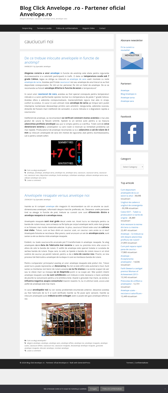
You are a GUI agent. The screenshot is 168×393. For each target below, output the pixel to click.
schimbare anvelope (77, 175)
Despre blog (27, 28)
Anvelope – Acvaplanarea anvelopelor (127, 259)
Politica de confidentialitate (67, 28)
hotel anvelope (62, 175)
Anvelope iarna (128, 97)
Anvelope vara (127, 101)
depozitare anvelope (48, 175)
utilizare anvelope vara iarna (35, 178)
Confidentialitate (141, 362)
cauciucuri (65, 82)
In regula (93, 389)
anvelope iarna (48, 173)
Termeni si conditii (44, 28)
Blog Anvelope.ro (128, 94)
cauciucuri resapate (62, 346)
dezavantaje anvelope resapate (83, 346)
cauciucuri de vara (47, 94)
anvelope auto (54, 343)
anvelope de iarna (32, 82)
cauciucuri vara (33, 175)
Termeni (129, 362)
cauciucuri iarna (92, 173)
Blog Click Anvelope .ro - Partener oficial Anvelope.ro (72, 11)
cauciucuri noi (49, 346)
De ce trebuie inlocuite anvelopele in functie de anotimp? (61, 60)
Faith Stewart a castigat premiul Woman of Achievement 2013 (131, 271)
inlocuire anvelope (47, 348)
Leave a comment (34, 180)
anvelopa (30, 173)
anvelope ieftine (67, 343)
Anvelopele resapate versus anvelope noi (56, 195)
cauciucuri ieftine (36, 346)
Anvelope (125, 90)
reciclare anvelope (62, 348)
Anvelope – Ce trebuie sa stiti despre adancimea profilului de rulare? (132, 236)
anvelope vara (71, 173)
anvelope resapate (92, 343)
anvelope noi (60, 173)
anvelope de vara (78, 79)
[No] (165, 389)
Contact (102, 28)
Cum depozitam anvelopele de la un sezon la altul (130, 192)
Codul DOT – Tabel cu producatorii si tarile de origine (132, 214)
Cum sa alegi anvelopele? (36, 170)
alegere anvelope (33, 343)
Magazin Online (88, 28)
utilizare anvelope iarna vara (97, 175)
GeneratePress (84, 362)
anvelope (55, 73)
